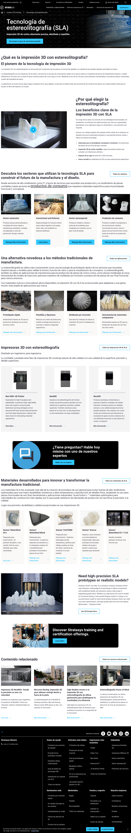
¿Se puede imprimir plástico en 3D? (77, 765)
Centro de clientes (95, 795)
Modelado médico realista (76, 755)
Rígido (70, 783)
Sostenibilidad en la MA (54, 792)
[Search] (125, 2)
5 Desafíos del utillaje (74, 746)
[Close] (127, 829)
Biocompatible (72, 789)
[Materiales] (77, 780)
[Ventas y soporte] (99, 780)
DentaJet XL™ (93, 758)
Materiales (90, 9)
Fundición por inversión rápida (56, 783)
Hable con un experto (96, 792)
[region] (65, 829)
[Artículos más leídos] (77, 743)
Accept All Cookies (107, 829)
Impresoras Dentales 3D (118, 746)
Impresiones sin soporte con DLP (56, 770)
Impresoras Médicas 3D (118, 749)
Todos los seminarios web (55, 804)
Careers (80, 2)
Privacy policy (110, 814)
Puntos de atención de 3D (55, 795)
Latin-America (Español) (13, 2)
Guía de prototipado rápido (76, 752)
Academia (114, 795)
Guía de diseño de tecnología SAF (56, 764)
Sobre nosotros (115, 783)
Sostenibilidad (115, 798)
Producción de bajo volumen (77, 749)
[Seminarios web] (56, 780)
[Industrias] (120, 743)
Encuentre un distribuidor (64, 2)
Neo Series (92, 755)
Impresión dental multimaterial (52, 759)
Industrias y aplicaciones (55, 9)
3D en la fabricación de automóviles (75, 760)
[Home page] (1, 15)
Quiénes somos (94, 2)
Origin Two (92, 752)
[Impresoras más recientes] (99, 744)
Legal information (97, 814)
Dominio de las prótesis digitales (54, 799)
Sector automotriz (116, 752)
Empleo (113, 792)
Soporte (47, 2)
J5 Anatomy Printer (95, 761)
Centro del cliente (111, 2)
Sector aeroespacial (117, 755)
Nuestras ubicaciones (117, 789)
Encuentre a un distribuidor (98, 786)
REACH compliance (124, 814)
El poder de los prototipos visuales (55, 753)
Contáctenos (115, 786)
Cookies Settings (92, 829)
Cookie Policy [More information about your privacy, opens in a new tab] (35, 831)
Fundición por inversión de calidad (55, 747)
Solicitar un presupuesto (97, 789)
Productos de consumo (118, 758)
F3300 (91, 749)
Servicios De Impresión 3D (105, 9)
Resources (35, 2)
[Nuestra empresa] (120, 780)
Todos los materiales (74, 792)
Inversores (114, 801)
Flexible (70, 786)
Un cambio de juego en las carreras (55, 788)
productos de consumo (42, 188)
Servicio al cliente (94, 798)
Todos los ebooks (52, 774)
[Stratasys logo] (8, 9)
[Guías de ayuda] (56, 743)
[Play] (34, 132)
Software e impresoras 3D (75, 9)
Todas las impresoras (96, 764)
